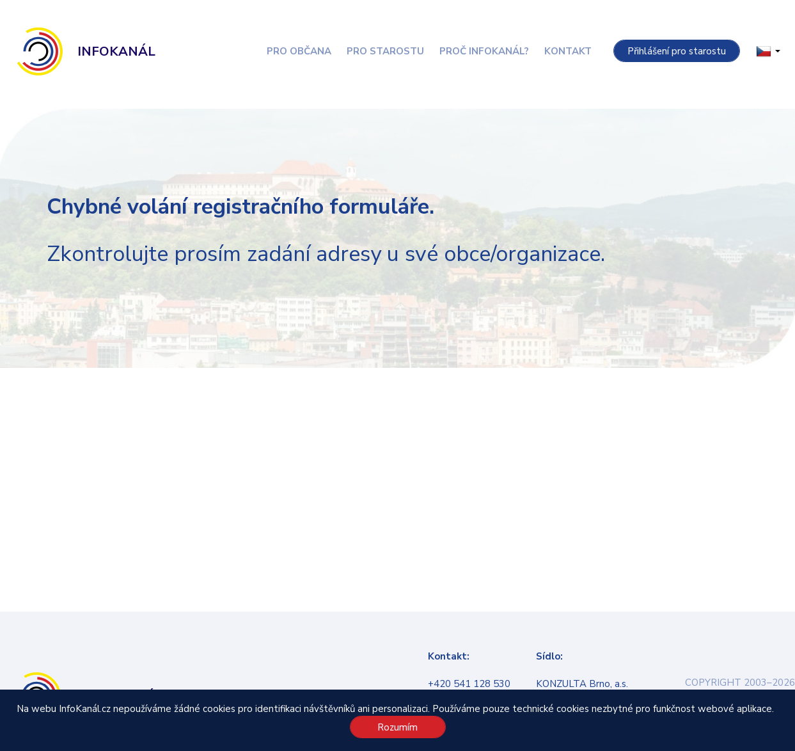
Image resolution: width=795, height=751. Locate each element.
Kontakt (568, 51)
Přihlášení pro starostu (676, 51)
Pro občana (299, 51)
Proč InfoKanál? (484, 51)
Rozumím (397, 727)
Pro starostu (385, 51)
